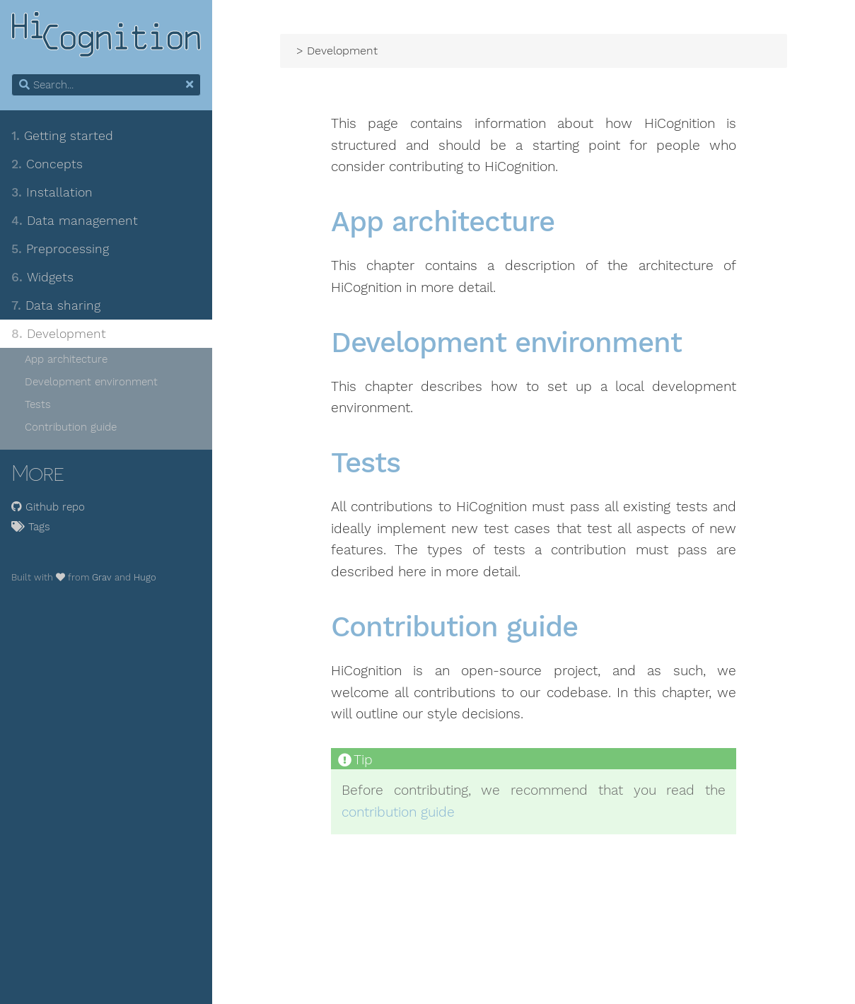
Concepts (47, 164)
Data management (74, 221)
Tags (30, 526)
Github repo (48, 507)
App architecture (66, 359)
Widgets (42, 277)
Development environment (91, 381)
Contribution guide (71, 427)
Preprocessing (60, 249)
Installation (52, 192)
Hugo (145, 577)
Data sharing (55, 305)
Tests (38, 404)
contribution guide (398, 812)
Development (58, 334)
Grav (102, 577)
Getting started (62, 136)
